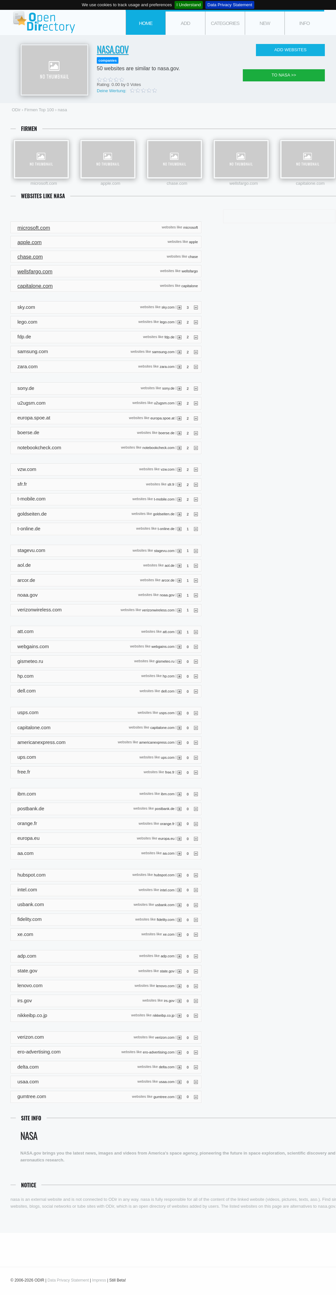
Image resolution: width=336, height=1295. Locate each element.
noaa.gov (167, 595)
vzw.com (168, 469)
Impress (99, 1280)
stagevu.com (164, 550)
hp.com (169, 676)
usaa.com (167, 1082)
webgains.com (163, 646)
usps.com (167, 713)
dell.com (168, 691)
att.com (169, 631)
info (304, 23)
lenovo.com (165, 986)
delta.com (167, 1067)
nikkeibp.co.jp (164, 1015)
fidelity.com (166, 920)
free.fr (170, 772)
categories (225, 23)
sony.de (168, 388)
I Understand (189, 4)
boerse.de (166, 433)
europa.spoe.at (163, 418)
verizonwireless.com (158, 610)
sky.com (168, 307)
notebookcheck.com (158, 448)
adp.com (168, 956)
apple (193, 242)
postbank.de (165, 809)
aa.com (169, 853)
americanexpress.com (157, 742)
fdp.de (169, 337)
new (265, 23)
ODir (43, 22)
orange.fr (167, 823)
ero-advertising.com (159, 1052)
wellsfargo (189, 271)
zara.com (167, 367)
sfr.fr (171, 484)
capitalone (189, 285)
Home (146, 23)
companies (107, 60)
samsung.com (163, 351)
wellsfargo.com (243, 183)
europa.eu (166, 838)
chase (193, 256)
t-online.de (166, 529)
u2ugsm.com (164, 403)
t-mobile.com (164, 499)
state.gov (167, 971)
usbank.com (165, 904)
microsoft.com (44, 183)
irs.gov (169, 1001)
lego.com (167, 322)
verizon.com (165, 1037)
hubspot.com (164, 875)
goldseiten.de (163, 514)
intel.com (167, 890)
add (185, 23)
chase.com (177, 183)
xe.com (168, 934)
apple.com (110, 183)
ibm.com (168, 794)
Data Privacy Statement (229, 4)
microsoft (190, 227)
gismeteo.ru (165, 661)
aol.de (170, 565)
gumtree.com (164, 1096)
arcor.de (168, 580)
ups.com (168, 757)
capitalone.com (310, 183)
